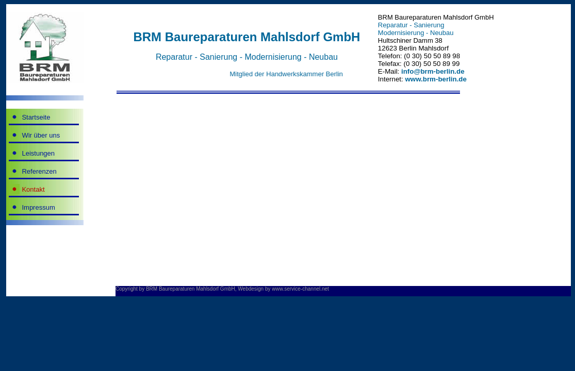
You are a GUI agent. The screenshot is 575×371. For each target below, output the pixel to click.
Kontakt (33, 189)
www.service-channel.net (300, 289)
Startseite (36, 117)
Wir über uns (41, 135)
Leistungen (38, 153)
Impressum (38, 207)
